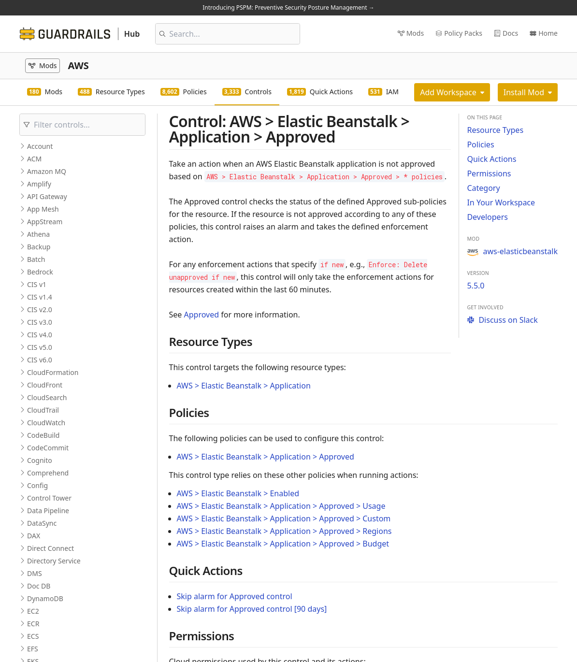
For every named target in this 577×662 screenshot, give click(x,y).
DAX (33, 535)
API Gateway (47, 196)
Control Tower (49, 498)
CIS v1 (36, 284)
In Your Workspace (501, 202)
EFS (32, 648)
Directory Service (54, 560)
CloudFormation (52, 372)
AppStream (44, 221)
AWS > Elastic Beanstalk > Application (244, 385)
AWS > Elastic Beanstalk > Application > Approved (265, 456)
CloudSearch (47, 397)
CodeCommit (48, 447)
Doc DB (38, 585)
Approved (201, 314)
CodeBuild (43, 435)
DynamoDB (45, 598)
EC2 (33, 611)
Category (483, 188)
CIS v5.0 (39, 347)
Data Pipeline (48, 510)
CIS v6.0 (39, 359)
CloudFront (44, 384)
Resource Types (495, 130)
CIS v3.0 (39, 322)
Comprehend (48, 472)
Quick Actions (491, 159)
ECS (33, 636)
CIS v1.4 (39, 297)
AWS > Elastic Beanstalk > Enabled (238, 493)
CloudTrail (43, 410)
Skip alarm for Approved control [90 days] (252, 609)
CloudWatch (46, 422)
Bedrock (40, 271)
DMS (34, 573)
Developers (487, 217)
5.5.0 (475, 285)
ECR (33, 623)
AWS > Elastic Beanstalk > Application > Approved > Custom (284, 518)
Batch (36, 259)
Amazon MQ (46, 171)
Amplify (39, 183)
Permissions (489, 173)
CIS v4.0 (39, 334)
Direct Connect (50, 548)
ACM (34, 158)
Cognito (39, 460)
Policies (480, 144)
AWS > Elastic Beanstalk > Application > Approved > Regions (284, 531)
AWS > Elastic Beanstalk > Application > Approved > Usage (281, 506)
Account (40, 146)
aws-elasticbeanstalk (512, 251)
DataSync (42, 523)
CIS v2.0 (39, 309)
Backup (38, 246)
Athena (38, 234)
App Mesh (43, 209)
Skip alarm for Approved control (234, 596)
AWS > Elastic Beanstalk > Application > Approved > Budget (283, 543)
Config (37, 485)
